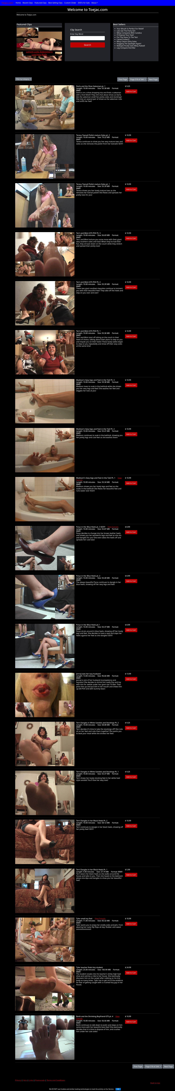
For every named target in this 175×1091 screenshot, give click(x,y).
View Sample (113, 527)
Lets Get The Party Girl (126, 31)
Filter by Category (22, 79)
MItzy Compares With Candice (129, 33)
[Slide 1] (25, 58)
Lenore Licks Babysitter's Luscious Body (39, 53)
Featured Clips (41, 3)
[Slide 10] (53, 58)
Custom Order (70, 3)
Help (25, 1080)
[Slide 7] (44, 58)
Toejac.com (7, 2)
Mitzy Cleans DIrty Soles (127, 41)
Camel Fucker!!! (123, 39)
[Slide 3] (31, 58)
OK (118, 1089)
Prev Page (123, 79)
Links (31, 1080)
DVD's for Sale (84, 3)
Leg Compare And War (126, 48)
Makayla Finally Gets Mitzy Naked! (131, 46)
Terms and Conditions (56, 1080)
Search (87, 44)
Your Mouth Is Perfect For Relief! (130, 28)
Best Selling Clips (55, 3)
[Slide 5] (37, 58)
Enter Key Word (76, 34)
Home (18, 3)
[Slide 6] (41, 58)
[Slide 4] (34, 58)
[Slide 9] (50, 58)
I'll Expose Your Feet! (125, 35)
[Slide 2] (28, 58)
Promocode (40, 1080)
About (93, 3)
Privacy (18, 1080)
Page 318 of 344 (137, 79)
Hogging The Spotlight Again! (129, 43)
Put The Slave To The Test (127, 37)
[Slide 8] (47, 58)
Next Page (153, 79)
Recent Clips (28, 3)
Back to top (155, 1083)
